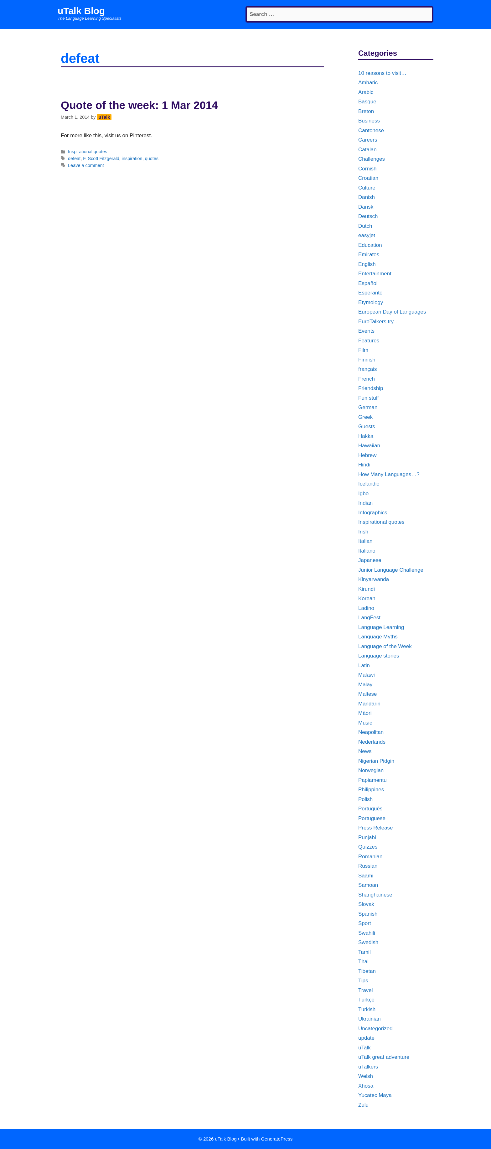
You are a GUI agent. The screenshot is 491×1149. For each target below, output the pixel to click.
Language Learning (381, 627)
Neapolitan (371, 732)
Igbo (363, 494)
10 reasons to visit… (382, 73)
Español (367, 283)
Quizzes (367, 847)
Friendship (370, 388)
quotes (151, 158)
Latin (364, 665)
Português (370, 809)
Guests (366, 426)
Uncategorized (375, 1029)
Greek (365, 417)
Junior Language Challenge (390, 570)
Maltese (367, 694)
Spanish (367, 914)
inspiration (132, 158)
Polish (365, 799)
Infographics (372, 513)
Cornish (367, 169)
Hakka (365, 436)
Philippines (371, 790)
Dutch (365, 226)
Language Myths (378, 637)
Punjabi (367, 837)
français (367, 369)
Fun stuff (368, 398)
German (367, 407)
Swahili (366, 933)
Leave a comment (86, 165)
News (365, 751)
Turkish (366, 1009)
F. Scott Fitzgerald (101, 158)
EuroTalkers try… (378, 322)
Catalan (367, 150)
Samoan (368, 885)
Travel (365, 990)
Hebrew (367, 455)
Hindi (364, 465)
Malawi (366, 675)
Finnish (366, 360)
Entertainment (374, 274)
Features (368, 341)
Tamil (364, 952)
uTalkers (368, 1067)
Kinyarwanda (373, 579)
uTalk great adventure (384, 1057)
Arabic (365, 92)
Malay (365, 685)
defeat (74, 158)
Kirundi (366, 589)
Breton (366, 111)
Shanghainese (375, 895)
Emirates (368, 254)
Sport (364, 923)
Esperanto (370, 293)
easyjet (366, 235)
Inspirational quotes (87, 151)
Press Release (375, 828)
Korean (366, 598)
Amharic (368, 83)
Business (369, 121)
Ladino (366, 608)
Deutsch (368, 216)
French (366, 379)
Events (366, 331)
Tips (363, 981)
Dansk (365, 207)
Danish (366, 197)
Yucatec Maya (375, 1095)
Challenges (371, 159)
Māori (365, 713)
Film (363, 350)
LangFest (369, 618)
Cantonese (371, 130)
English (367, 264)
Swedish (368, 942)
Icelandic (368, 484)
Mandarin (369, 704)
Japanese (369, 560)
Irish (363, 532)
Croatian (368, 178)
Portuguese (371, 818)
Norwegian (371, 770)
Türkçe (366, 1000)
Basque (367, 102)
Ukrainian (369, 1019)
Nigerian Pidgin (376, 761)
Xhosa (365, 1086)
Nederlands (371, 742)
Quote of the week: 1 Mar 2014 (139, 105)
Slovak (366, 904)
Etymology (370, 302)
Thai (363, 961)
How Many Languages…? (389, 474)
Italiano (366, 551)
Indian (365, 503)
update (366, 1038)
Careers (367, 140)
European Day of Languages (392, 312)
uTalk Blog (81, 11)
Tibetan (367, 971)
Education (370, 245)
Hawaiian (369, 446)
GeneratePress (276, 1138)
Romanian (370, 857)
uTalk (364, 1048)
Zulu (363, 1105)
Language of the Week (385, 646)
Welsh (365, 1076)
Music (365, 723)
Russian (367, 866)
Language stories (378, 656)
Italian (365, 541)
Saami (365, 876)
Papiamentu (372, 780)
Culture (366, 188)
